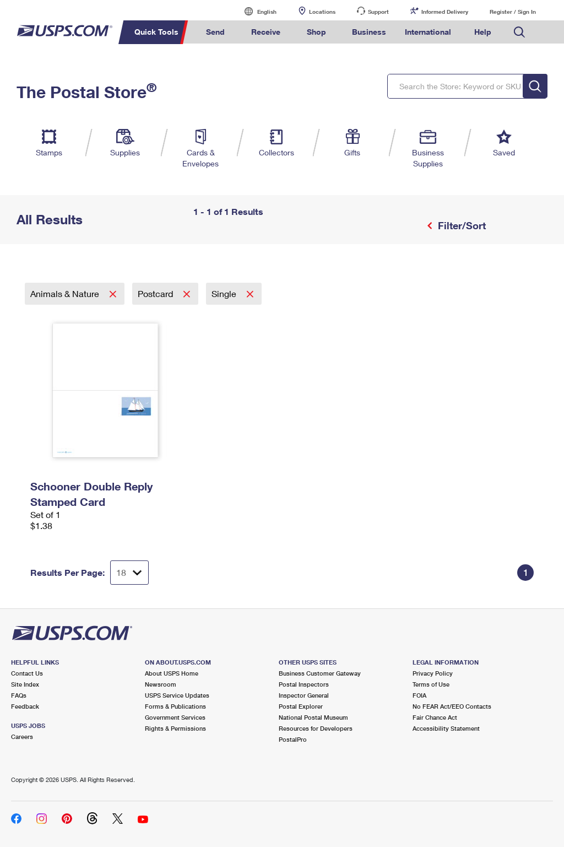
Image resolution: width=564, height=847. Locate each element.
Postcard (156, 293)
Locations (322, 11)
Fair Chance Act (435, 717)
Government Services (175, 717)
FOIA (419, 695)
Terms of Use (431, 684)
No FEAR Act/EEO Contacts (452, 706)
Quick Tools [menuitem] (156, 31)
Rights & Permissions (175, 728)
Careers (22, 736)
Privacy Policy (433, 673)
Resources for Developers (315, 728)
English (255, 11)
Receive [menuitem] (265, 31)
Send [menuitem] (215, 31)
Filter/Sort (460, 225)
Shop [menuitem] (316, 31)
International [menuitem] (428, 31)
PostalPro (293, 739)
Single (225, 293)
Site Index (25, 684)
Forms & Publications (175, 706)
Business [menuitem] (369, 31)
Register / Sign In (513, 11)
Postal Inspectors (304, 684)
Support (378, 11)
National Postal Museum (313, 717)
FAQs (18, 695)
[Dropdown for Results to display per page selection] (129, 572)
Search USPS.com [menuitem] (519, 32)
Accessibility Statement (446, 728)
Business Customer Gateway (320, 673)
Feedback (25, 706)
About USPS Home (171, 673)
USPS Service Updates (177, 695)
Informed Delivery (444, 11)
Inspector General (304, 695)
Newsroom (160, 684)
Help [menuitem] (482, 31)
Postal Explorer (301, 706)
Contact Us (27, 673)
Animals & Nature (65, 293)
